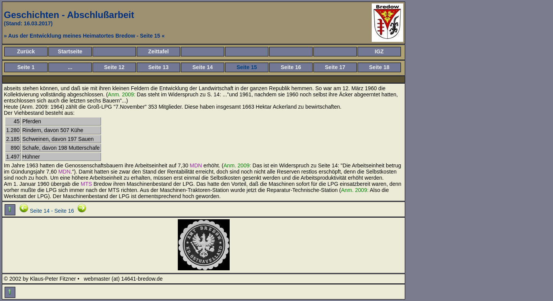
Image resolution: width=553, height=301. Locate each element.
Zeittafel (158, 51)
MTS (86, 184)
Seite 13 (158, 67)
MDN (196, 165)
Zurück (26, 51)
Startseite (70, 51)
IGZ (379, 51)
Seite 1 (26, 67)
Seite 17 (335, 67)
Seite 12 (114, 67)
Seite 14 (202, 67)
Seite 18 (379, 67)
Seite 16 (291, 67)
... (70, 67)
